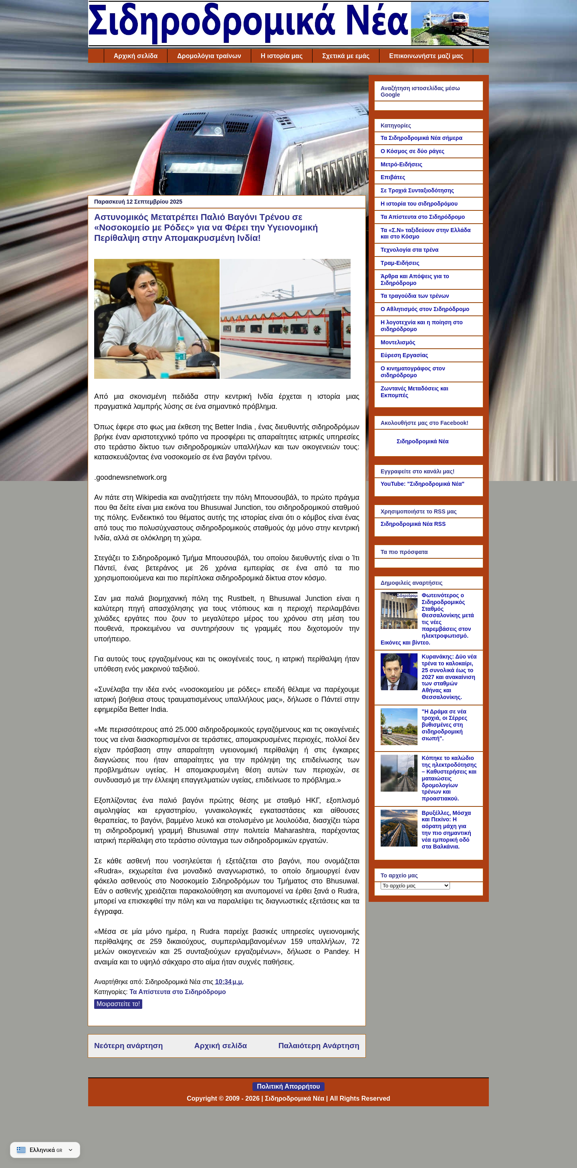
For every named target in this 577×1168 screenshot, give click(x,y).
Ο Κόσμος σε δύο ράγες (412, 151)
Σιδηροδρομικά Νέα (423, 441)
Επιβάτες (393, 177)
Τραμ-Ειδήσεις (400, 263)
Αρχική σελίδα (136, 56)
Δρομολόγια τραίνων (209, 56)
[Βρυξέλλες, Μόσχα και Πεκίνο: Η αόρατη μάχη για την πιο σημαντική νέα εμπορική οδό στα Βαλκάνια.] (400, 844)
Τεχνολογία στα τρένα (409, 250)
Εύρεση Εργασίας (404, 355)
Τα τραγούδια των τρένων (415, 296)
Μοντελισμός (398, 342)
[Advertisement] (226, 131)
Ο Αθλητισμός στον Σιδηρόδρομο (425, 309)
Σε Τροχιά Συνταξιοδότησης (417, 190)
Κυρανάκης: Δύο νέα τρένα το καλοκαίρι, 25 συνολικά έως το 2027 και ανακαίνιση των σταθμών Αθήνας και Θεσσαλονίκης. (449, 676)
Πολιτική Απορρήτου (288, 1086)
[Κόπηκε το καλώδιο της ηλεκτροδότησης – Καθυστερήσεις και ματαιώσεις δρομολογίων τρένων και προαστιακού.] (400, 789)
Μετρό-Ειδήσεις (401, 164)
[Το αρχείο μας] (415, 885)
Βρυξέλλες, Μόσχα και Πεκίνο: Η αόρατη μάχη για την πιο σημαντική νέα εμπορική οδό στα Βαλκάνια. (446, 830)
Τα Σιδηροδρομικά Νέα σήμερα (421, 138)
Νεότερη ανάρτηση (128, 1045)
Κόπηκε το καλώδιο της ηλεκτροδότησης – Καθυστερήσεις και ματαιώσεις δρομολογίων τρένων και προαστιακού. (449, 778)
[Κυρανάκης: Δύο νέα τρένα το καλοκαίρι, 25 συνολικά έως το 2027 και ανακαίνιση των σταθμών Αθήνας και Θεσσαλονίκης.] (400, 688)
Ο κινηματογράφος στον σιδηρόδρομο (413, 371)
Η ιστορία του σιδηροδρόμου (419, 203)
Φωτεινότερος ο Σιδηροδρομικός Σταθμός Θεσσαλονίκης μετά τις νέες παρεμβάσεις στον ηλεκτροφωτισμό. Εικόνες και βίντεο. (427, 619)
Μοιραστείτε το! (118, 1003)
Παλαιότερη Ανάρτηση (318, 1045)
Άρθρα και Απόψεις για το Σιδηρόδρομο (415, 279)
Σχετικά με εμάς (345, 56)
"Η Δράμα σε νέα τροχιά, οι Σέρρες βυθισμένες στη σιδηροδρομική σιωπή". (445, 725)
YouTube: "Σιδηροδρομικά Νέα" (422, 484)
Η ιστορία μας (282, 56)
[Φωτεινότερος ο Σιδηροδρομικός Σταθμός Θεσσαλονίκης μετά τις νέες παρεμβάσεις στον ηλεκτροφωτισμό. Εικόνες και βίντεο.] (400, 627)
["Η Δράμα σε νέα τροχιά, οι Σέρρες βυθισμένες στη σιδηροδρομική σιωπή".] (400, 743)
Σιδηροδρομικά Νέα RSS (413, 524)
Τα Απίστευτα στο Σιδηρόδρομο (177, 991)
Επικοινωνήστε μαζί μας (426, 56)
